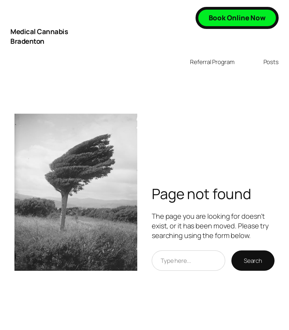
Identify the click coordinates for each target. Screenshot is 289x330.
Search (253, 261)
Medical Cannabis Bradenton (39, 36)
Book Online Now (237, 17)
